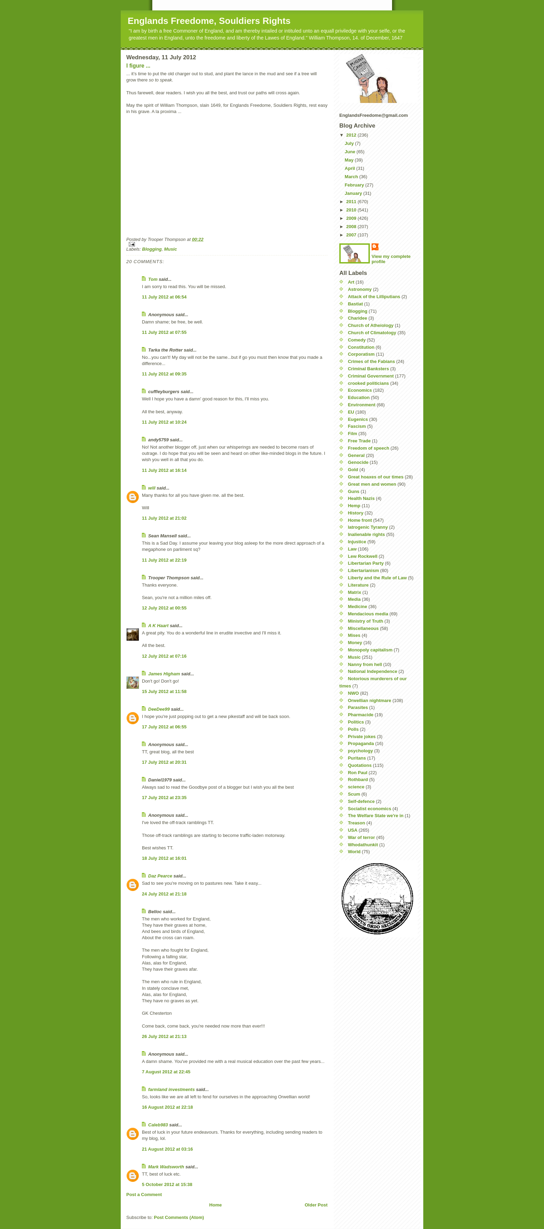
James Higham (164, 673)
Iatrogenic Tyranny (368, 527)
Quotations (360, 765)
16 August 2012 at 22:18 (167, 1107)
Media (354, 599)
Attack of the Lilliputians (374, 296)
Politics (356, 722)
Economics (360, 390)
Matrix (354, 592)
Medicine (357, 606)
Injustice (357, 541)
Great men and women (372, 484)
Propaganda (361, 743)
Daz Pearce (160, 876)
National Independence (372, 671)
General (356, 455)
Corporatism (361, 354)
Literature (358, 585)
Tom (153, 279)
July (350, 143)
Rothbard (358, 779)
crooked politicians (368, 383)
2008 (352, 226)
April (350, 168)
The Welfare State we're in (375, 815)
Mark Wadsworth (166, 1166)
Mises (354, 635)
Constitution (361, 347)
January (354, 193)
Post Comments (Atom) (179, 1217)
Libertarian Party (366, 563)
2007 (352, 234)
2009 (352, 218)
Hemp (354, 505)
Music (170, 249)
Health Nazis (361, 498)
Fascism (357, 426)
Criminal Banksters (368, 368)
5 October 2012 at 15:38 (167, 1184)
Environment (361, 404)
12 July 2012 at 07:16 (164, 656)
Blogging (152, 249)
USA (352, 830)
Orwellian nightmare (369, 700)
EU (351, 412)
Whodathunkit (363, 844)
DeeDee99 (159, 709)
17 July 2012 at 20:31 (164, 762)
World (354, 851)
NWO (353, 693)
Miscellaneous (363, 628)
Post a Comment (144, 1194)
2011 (352, 201)
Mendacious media (368, 613)
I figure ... (138, 66)
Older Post (316, 1205)
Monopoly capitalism (370, 649)
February (355, 185)
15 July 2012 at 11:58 (164, 691)
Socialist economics (369, 808)
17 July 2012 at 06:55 (164, 726)
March (352, 176)
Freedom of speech (368, 448)
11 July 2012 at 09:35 (164, 374)
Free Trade (359, 440)
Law (352, 549)
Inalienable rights (366, 534)
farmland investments (171, 1089)
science (356, 786)
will (151, 488)
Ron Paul (357, 772)
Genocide (358, 462)
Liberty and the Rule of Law (377, 577)
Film (352, 433)
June (351, 151)
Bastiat (355, 303)
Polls (353, 729)
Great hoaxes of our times (375, 476)
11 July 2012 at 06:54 (164, 297)
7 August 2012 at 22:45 (166, 1071)
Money (355, 642)
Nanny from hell (365, 664)
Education (359, 397)
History (356, 513)
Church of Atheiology (371, 325)
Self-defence (361, 801)
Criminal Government (371, 376)
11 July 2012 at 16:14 (164, 470)
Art (351, 282)
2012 (352, 135)
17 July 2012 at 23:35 (164, 797)
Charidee (357, 318)
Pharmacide (361, 714)
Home (215, 1205)
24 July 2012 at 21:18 (164, 894)
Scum (354, 794)
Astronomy (360, 289)
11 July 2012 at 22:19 (164, 560)
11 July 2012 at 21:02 (164, 518)
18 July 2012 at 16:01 (164, 858)
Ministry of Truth (365, 621)
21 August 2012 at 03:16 (167, 1149)
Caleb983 (158, 1124)
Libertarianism (363, 570)
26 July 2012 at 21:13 (164, 1036)
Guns (353, 491)
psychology (360, 750)
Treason (356, 822)
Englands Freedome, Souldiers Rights (209, 21)
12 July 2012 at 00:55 (164, 608)
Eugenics (358, 419)
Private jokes (362, 736)
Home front (360, 520)
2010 (352, 210)
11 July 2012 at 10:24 (164, 422)
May (350, 160)
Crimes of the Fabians (371, 361)
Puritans (357, 758)
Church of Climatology (372, 332)
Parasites (358, 707)
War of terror (361, 837)
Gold (353, 469)
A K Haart (158, 625)
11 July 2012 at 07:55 (164, 332)
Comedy (357, 340)
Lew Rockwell (362, 556)
